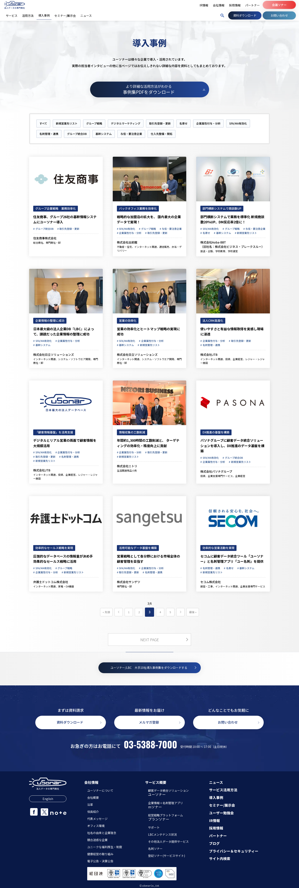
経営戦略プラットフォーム (165, 818)
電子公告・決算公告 (100, 861)
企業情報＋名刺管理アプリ (165, 805)
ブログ (214, 843)
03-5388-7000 (150, 744)
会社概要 (93, 797)
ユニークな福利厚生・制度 (104, 846)
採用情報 (216, 828)
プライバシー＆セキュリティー (233, 851)
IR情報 (214, 820)
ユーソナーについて (100, 790)
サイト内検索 (219, 858)
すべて (43, 123)
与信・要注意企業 (131, 134)
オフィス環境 (96, 825)
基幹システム (104, 134)
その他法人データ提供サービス (168, 841)
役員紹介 (93, 811)
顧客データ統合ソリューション (168, 793)
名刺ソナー (155, 848)
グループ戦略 (94, 123)
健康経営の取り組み (100, 854)
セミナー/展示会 (222, 805)
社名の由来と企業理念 (101, 832)
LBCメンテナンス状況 (162, 834)
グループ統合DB (77, 134)
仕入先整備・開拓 (161, 134)
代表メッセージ (97, 818)
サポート (154, 827)
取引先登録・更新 (160, 123)
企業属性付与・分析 (208, 123)
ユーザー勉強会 (221, 813)
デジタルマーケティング (125, 123)
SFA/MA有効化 (238, 123)
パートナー (218, 836)
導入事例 (216, 797)
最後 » (192, 612)
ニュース (216, 782)
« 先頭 (106, 612)
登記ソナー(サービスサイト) (166, 855)
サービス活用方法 (223, 790)
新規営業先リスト (66, 123)
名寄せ (183, 123)
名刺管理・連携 (48, 134)
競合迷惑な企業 (97, 839)
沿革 (90, 804)
